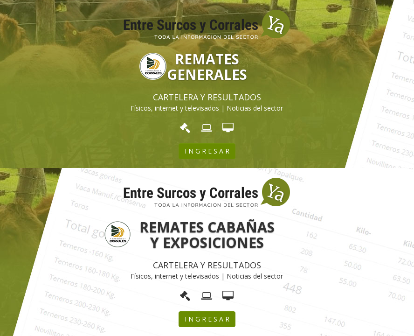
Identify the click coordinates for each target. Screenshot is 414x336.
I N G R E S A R (207, 151)
